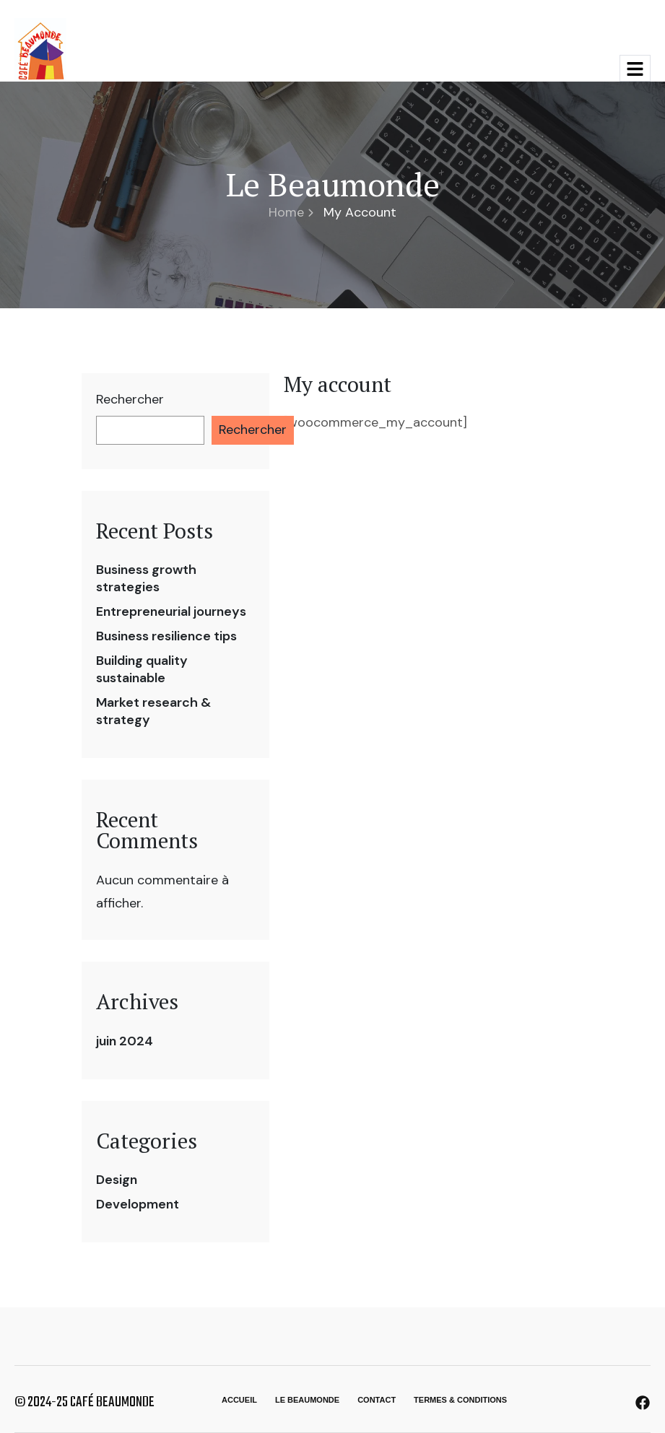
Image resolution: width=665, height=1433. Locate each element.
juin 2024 (124, 1041)
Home (291, 212)
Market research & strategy (153, 711)
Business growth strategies (146, 578)
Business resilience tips (166, 636)
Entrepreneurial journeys (171, 611)
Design (116, 1179)
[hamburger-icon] (635, 68)
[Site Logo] (40, 49)
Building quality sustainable (142, 669)
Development (137, 1204)
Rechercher (130, 399)
